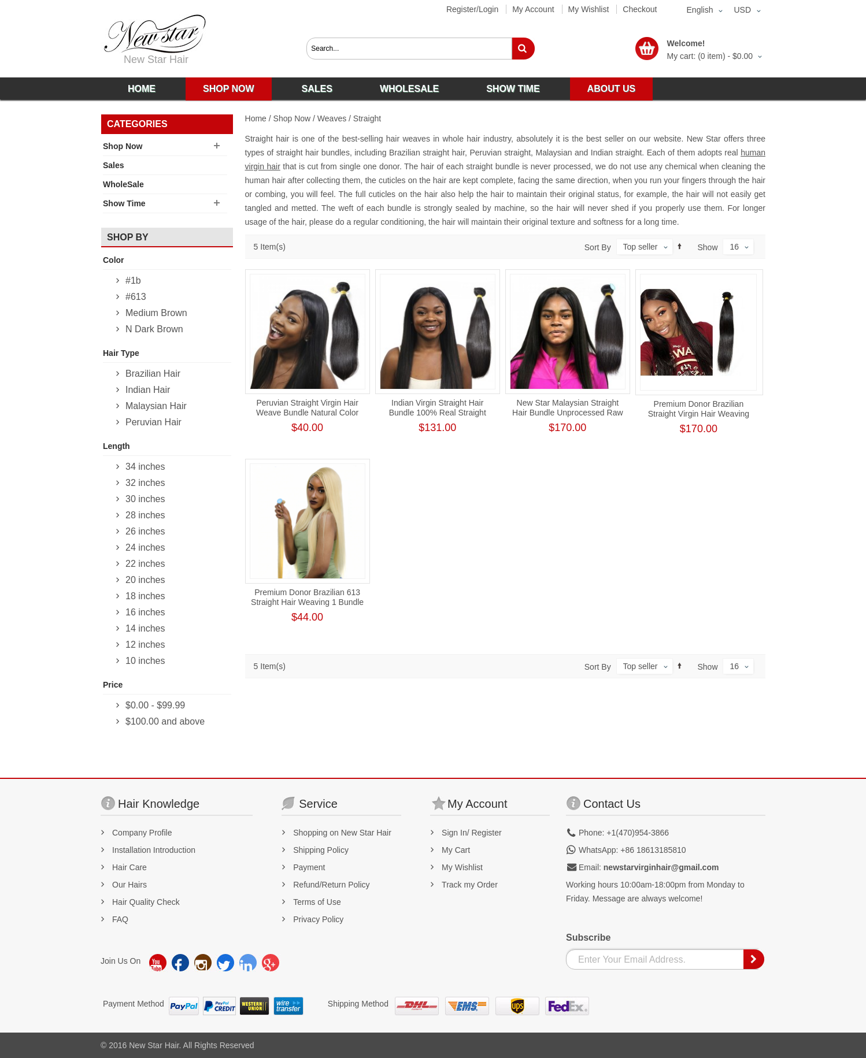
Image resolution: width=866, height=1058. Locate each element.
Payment (309, 867)
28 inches (145, 515)
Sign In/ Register (472, 832)
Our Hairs (129, 884)
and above (165, 721)
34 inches (145, 467)
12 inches (145, 644)
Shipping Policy (321, 850)
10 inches (145, 661)
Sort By (597, 247)
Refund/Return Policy (331, 884)
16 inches (145, 612)
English (700, 9)
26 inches (145, 531)
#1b (133, 280)
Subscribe (588, 937)
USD (742, 9)
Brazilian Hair (152, 373)
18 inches (145, 596)
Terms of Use (317, 902)
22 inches (145, 564)
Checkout (640, 9)
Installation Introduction (153, 850)
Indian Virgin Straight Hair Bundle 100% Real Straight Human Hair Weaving (437, 412)
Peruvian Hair (153, 422)
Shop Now (292, 118)
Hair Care (129, 867)
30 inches (145, 499)
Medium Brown (156, 313)
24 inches (145, 547)
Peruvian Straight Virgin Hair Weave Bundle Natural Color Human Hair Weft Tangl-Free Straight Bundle (307, 417)
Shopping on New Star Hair (342, 832)
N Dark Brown (154, 329)
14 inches (145, 628)
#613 (135, 297)
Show (708, 247)
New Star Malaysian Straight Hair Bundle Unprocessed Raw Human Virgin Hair (567, 412)
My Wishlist (588, 9)
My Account (533, 9)
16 (734, 246)
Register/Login (472, 9)
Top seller (640, 246)
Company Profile (142, 832)
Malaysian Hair (156, 406)
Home (256, 118)
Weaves (331, 118)
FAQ (120, 919)
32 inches (145, 483)
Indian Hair (147, 390)
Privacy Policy (318, 919)
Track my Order (470, 884)
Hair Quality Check (146, 902)
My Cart (456, 850)
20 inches (145, 580)
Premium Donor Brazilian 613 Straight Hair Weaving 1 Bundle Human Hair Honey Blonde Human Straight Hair (307, 607)
